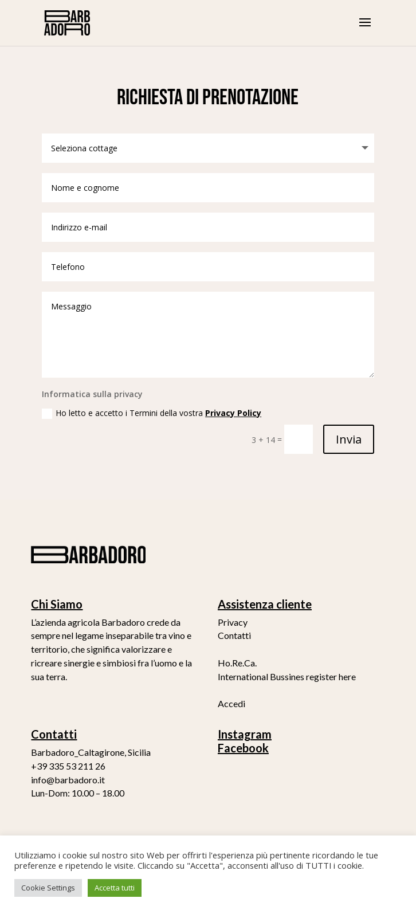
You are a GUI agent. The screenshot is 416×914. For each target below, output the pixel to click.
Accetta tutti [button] (115, 887)
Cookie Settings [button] (48, 887)
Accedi (231, 703)
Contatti (234, 635)
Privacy (233, 622)
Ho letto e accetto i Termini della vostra (151, 413)
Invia (349, 439)
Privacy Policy (233, 412)
